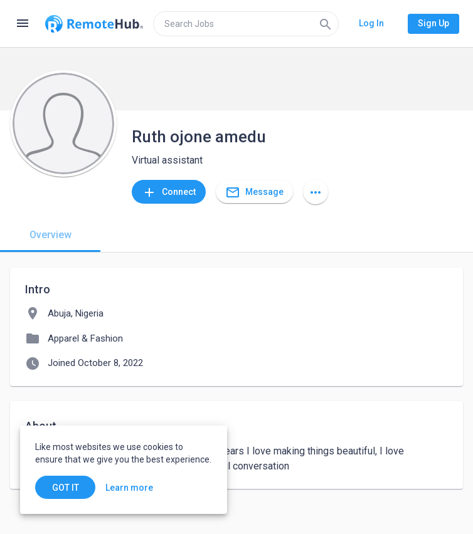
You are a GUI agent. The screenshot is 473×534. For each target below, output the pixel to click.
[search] (246, 24)
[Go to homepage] (94, 24)
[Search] (325, 23)
